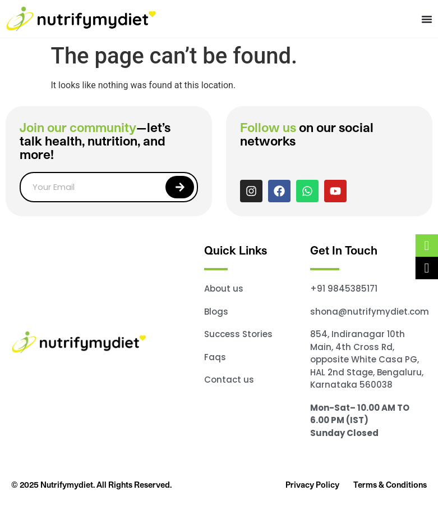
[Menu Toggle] (426, 19)
